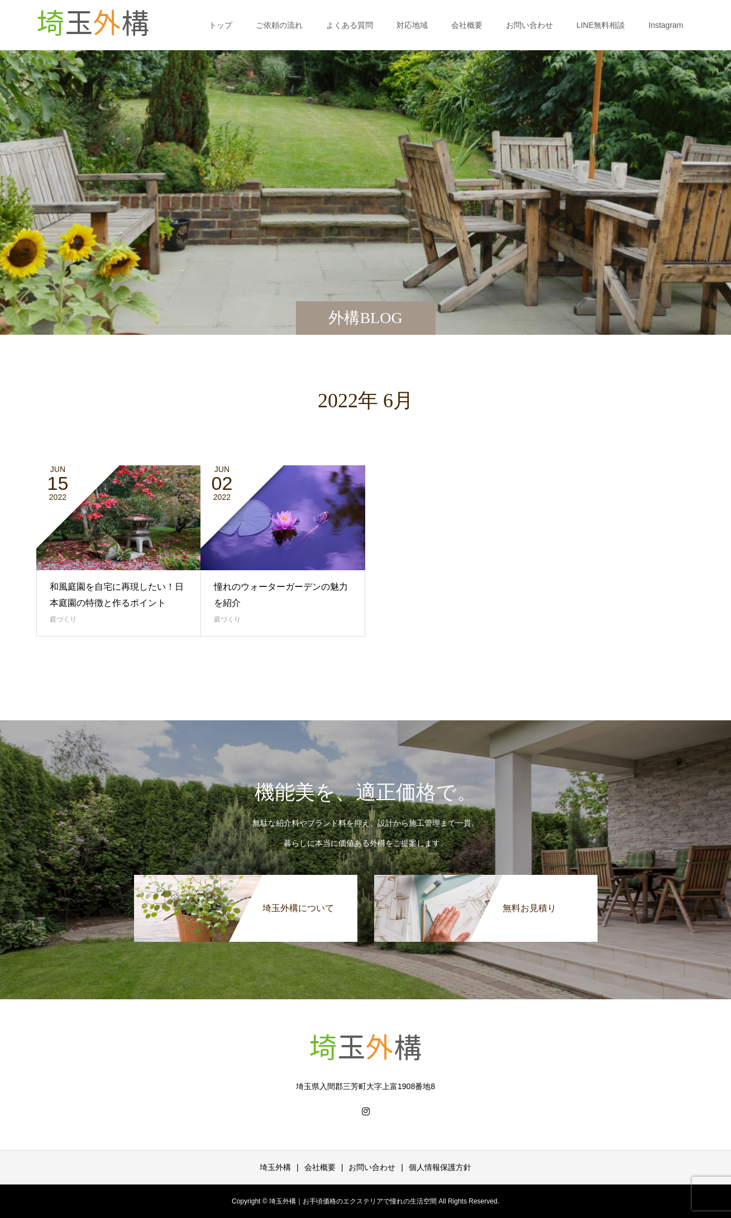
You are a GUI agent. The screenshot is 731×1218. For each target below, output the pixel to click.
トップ (220, 25)
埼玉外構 (275, 1167)
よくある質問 (349, 25)
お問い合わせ (529, 25)
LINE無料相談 (600, 25)
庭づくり (63, 619)
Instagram (665, 25)
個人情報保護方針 (440, 1167)
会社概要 (466, 25)
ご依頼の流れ (279, 25)
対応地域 (412, 25)
